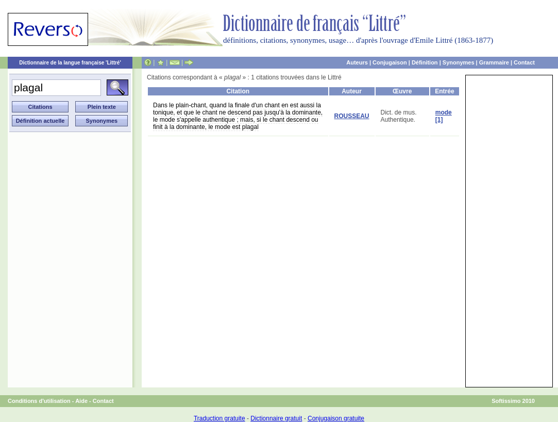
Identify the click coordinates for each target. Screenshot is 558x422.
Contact (524, 62)
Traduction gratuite (219, 418)
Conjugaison (390, 62)
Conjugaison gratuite (336, 418)
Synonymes (459, 62)
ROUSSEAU (351, 116)
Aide (81, 401)
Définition (425, 62)
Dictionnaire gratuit (276, 418)
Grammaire (494, 62)
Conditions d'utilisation (39, 401)
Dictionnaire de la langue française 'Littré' (70, 63)
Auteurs (357, 62)
